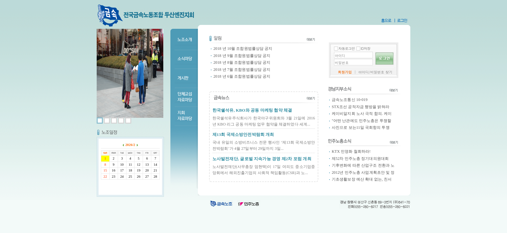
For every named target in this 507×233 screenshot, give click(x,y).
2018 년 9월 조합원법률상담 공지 (241, 55)
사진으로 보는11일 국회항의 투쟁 (361, 127)
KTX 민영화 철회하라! (351, 151)
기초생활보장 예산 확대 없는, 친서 (362, 179)
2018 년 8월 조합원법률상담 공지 (241, 62)
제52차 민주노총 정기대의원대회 (360, 158)
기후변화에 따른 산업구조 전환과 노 (363, 165)
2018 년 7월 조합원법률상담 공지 (241, 69)
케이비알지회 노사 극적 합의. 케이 (362, 113)
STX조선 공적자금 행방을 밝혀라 (360, 107)
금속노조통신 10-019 (350, 99)
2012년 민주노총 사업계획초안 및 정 (363, 172)
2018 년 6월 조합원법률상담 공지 (241, 76)
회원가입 (345, 72)
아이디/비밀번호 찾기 (375, 72)
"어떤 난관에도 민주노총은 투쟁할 (361, 120)
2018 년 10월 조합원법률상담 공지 (243, 48)
